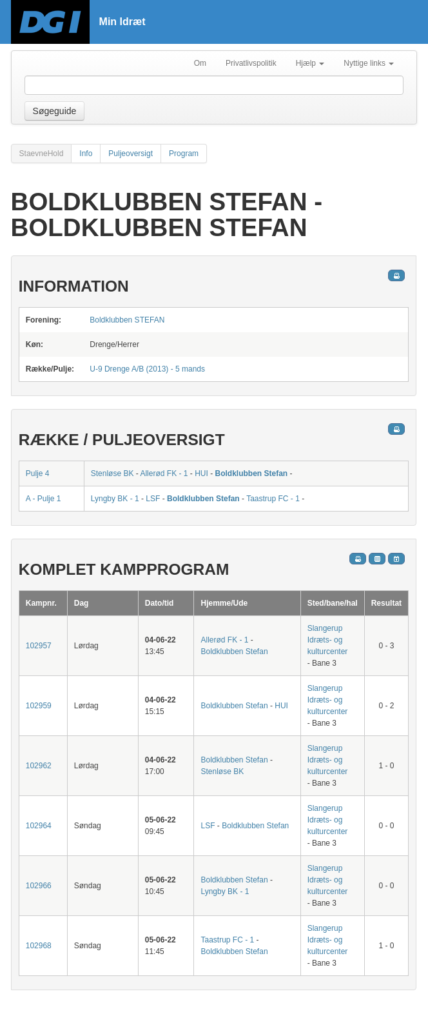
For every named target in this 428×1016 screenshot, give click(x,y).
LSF (153, 498)
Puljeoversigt (130, 153)
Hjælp (310, 63)
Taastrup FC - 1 (273, 498)
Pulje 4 (38, 473)
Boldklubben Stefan (251, 473)
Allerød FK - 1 (164, 473)
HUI (201, 473)
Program (184, 153)
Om (200, 63)
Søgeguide (55, 111)
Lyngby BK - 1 (115, 498)
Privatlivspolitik (251, 63)
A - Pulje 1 (43, 498)
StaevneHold (41, 153)
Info (85, 153)
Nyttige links (369, 63)
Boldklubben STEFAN (127, 319)
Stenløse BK (112, 473)
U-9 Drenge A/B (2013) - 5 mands (147, 369)
